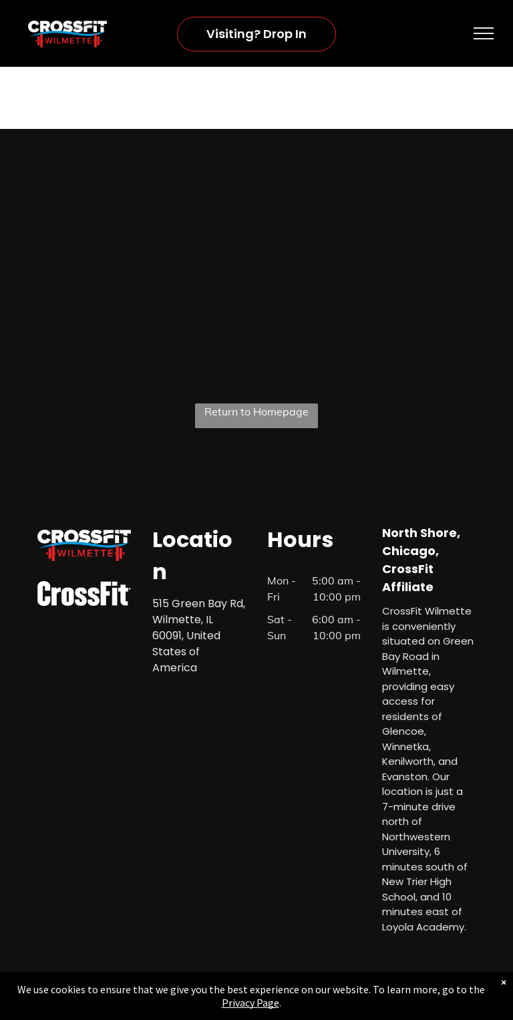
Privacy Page (250, 1002)
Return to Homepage (256, 411)
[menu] (483, 33)
